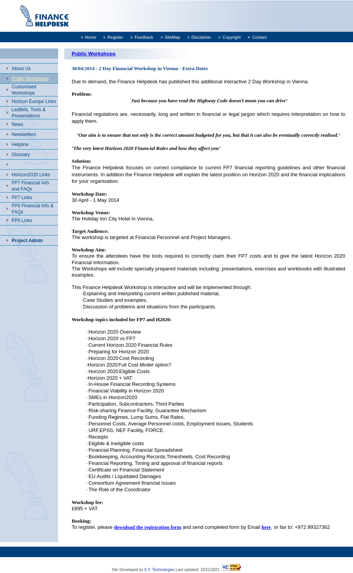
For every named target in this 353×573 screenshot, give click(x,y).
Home (90, 37)
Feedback (143, 37)
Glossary (21, 154)
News (17, 124)
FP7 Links (22, 197)
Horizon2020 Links (31, 174)
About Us (21, 68)
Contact (259, 37)
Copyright (231, 37)
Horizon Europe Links (34, 101)
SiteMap (172, 37)
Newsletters (24, 134)
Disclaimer (201, 37)
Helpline (20, 144)
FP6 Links (22, 220)
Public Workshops (30, 78)
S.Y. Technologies (159, 570)
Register (115, 37)
